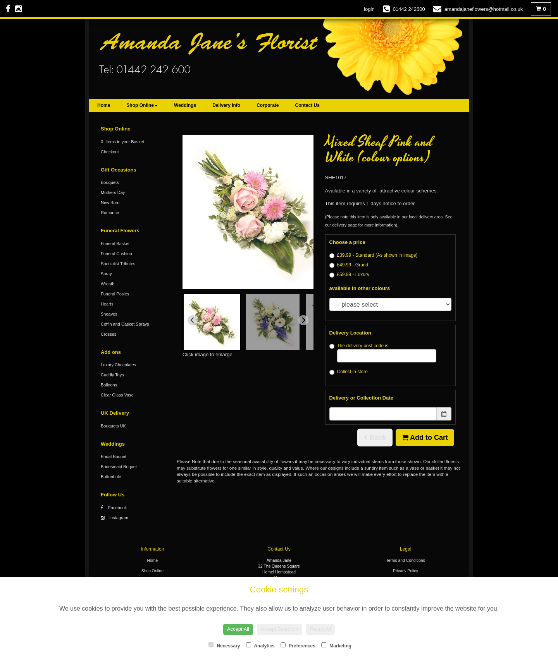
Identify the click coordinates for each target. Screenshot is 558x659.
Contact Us (307, 105)
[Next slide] (303, 320)
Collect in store (348, 372)
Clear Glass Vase (117, 395)
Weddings (185, 105)
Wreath (107, 283)
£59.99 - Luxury (349, 275)
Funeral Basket (115, 243)
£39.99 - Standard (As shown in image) (373, 255)
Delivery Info (226, 105)
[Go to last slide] (193, 320)
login (369, 9)
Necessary (224, 645)
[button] (212, 322)
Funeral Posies (115, 294)
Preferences (298, 645)
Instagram (114, 517)
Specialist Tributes (118, 263)
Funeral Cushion (116, 253)
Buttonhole (111, 476)
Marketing (336, 645)
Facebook (114, 507)
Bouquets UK (113, 426)
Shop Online (142, 105)
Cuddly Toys (112, 374)
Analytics (260, 645)
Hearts (107, 304)
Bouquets (110, 182)
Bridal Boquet (113, 456)
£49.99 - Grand (349, 265)
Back (375, 437)
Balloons (109, 385)
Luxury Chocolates (118, 364)
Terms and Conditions (405, 560)
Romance (110, 212)
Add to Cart (425, 437)
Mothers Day (113, 192)
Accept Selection (279, 629)
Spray (106, 273)
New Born (110, 202)
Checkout (110, 151)
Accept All (238, 629)
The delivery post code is (383, 352)
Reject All (320, 629)
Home (103, 105)
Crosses (108, 334)
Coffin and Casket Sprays (125, 324)
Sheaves (109, 314)
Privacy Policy (405, 571)
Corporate (268, 105)
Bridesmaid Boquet (119, 466)
